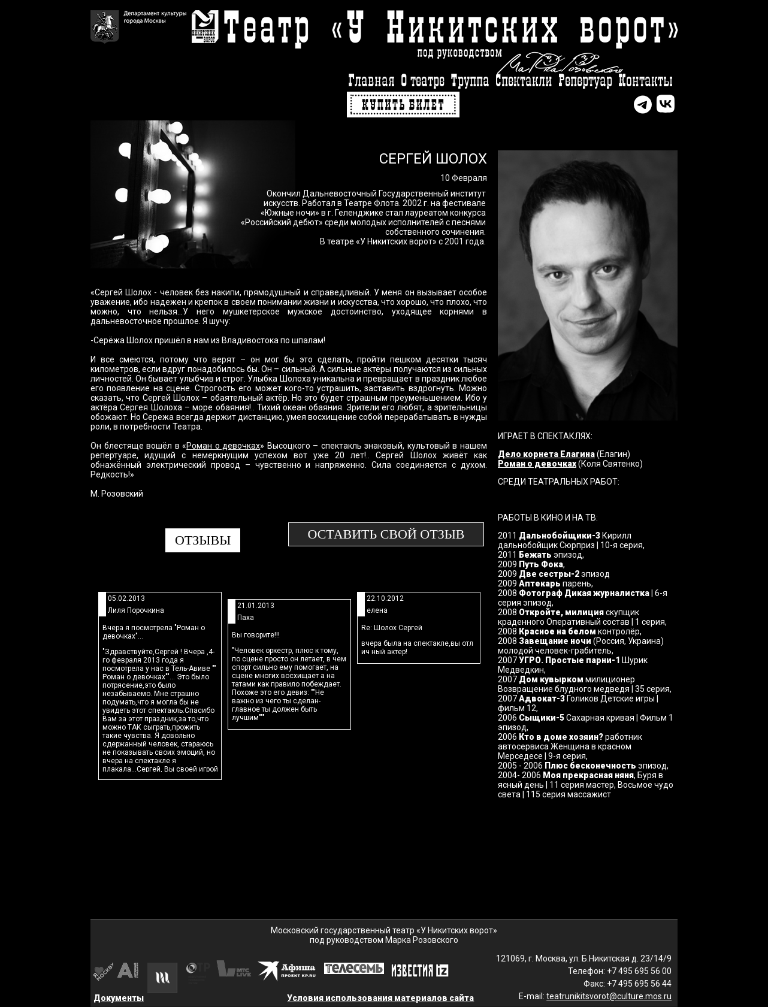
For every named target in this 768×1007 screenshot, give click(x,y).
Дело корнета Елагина (546, 454)
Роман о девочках (223, 445)
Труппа (469, 81)
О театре (423, 81)
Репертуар (585, 81)
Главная (371, 81)
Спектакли (523, 81)
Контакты (645, 81)
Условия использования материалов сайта (380, 998)
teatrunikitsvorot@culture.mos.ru (609, 996)
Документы (118, 998)
